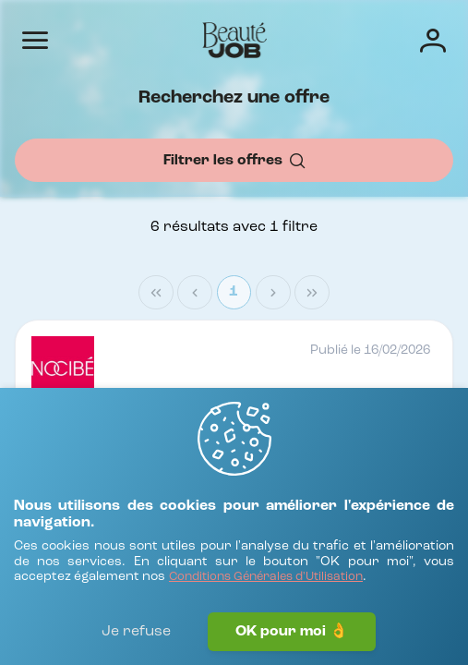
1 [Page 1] (233, 291)
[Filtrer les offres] (234, 160)
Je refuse (136, 631)
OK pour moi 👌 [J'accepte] (291, 631)
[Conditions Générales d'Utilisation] (266, 578)
